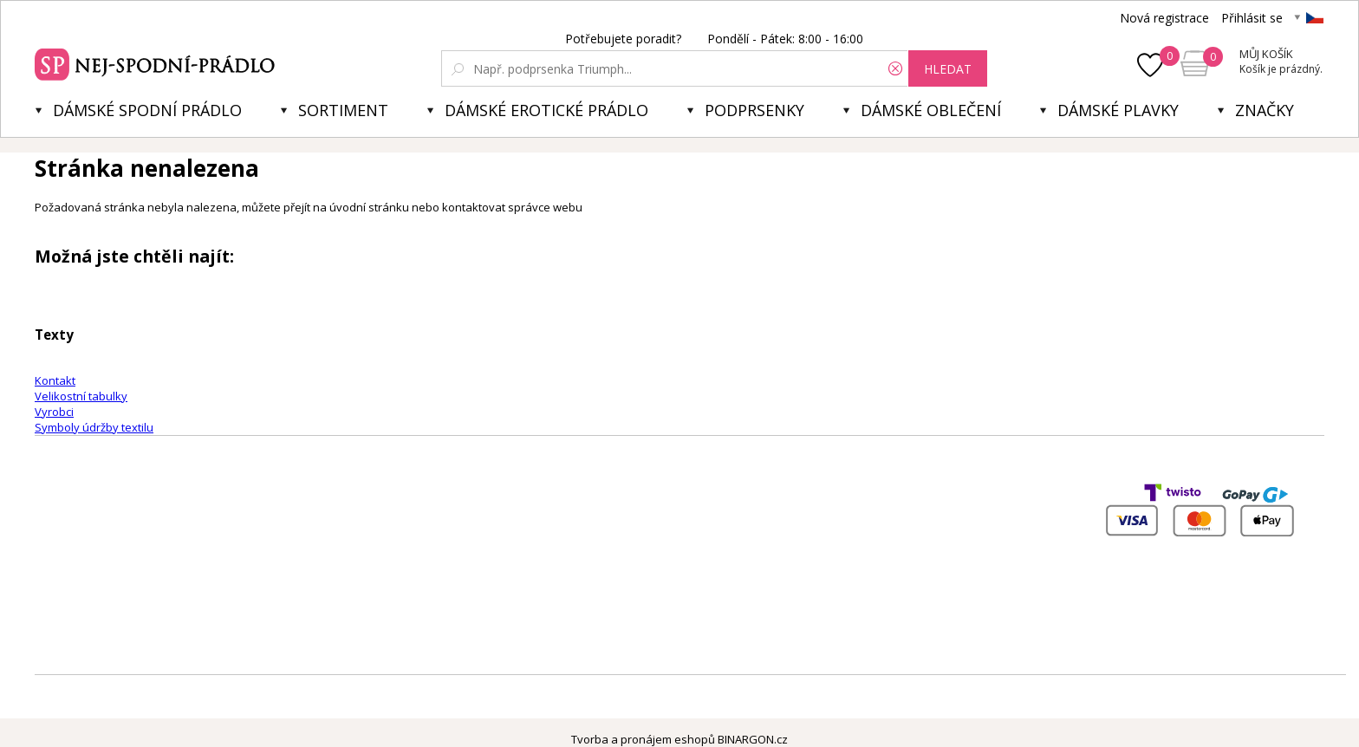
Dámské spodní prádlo (147, 110)
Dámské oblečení (931, 110)
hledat (948, 69)
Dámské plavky (1118, 110)
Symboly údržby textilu (94, 427)
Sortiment (343, 110)
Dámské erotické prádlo (546, 110)
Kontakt (55, 380)
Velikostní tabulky (81, 396)
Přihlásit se (1252, 18)
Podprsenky (754, 110)
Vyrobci (54, 411)
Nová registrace (1164, 18)
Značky (1264, 110)
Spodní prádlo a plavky (157, 62)
